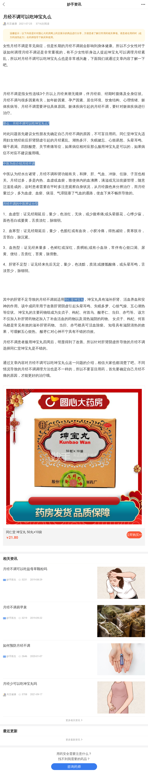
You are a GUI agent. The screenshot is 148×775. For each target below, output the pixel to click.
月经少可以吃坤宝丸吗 (20, 684)
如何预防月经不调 (16, 645)
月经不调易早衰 (15, 607)
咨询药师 (74, 767)
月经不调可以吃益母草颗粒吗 (25, 569)
